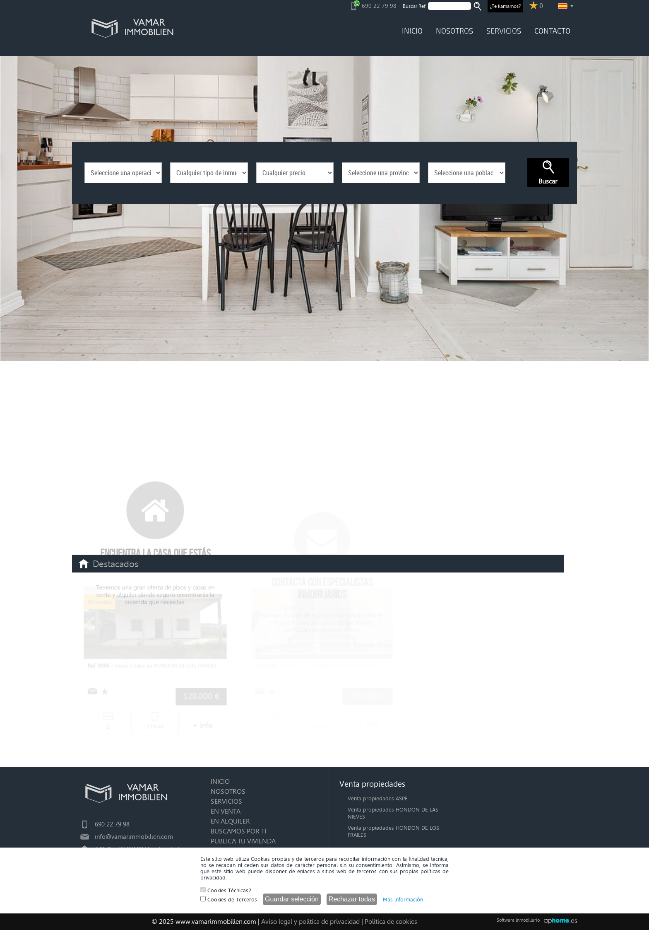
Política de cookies (391, 921)
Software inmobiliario (518, 920)
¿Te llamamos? (505, 6)
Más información (403, 899)
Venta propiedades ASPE (378, 798)
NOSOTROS (454, 31)
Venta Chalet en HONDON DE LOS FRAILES (152, 665)
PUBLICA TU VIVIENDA (243, 841)
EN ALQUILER (230, 821)
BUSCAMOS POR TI (238, 831)
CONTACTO (552, 31)
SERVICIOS (503, 31)
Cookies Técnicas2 (225, 890)
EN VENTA (225, 811)
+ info (202, 724)
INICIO (412, 31)
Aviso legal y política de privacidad (310, 921)
